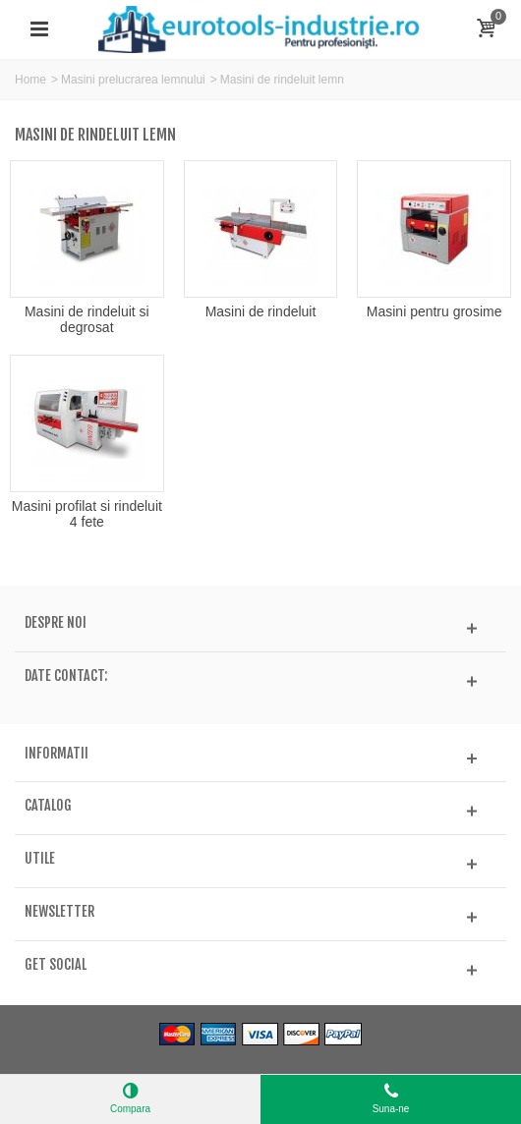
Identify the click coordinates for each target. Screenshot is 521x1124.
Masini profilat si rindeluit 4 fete (87, 514)
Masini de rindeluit (261, 311)
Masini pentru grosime (434, 311)
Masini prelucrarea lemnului (133, 79)
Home (30, 79)
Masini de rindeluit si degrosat (87, 319)
